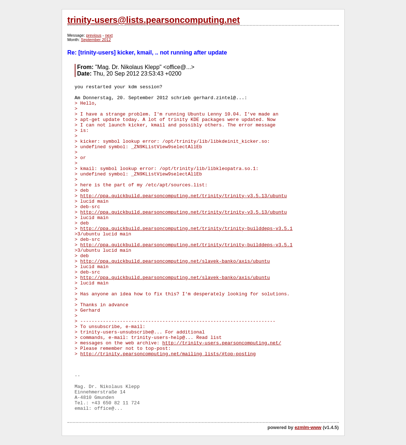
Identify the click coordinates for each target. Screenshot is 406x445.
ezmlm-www (308, 427)
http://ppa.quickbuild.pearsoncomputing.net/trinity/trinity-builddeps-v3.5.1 (186, 228)
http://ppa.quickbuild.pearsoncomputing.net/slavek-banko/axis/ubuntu (175, 261)
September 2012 (96, 39)
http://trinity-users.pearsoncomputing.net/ (221, 343)
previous (93, 35)
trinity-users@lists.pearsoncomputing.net (153, 20)
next (108, 35)
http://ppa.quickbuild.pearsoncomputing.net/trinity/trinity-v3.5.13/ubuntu (183, 196)
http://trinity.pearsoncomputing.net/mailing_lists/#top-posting (168, 354)
